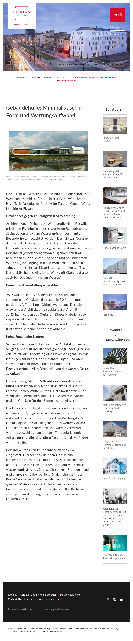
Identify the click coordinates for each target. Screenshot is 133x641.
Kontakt (12, 594)
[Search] (119, 27)
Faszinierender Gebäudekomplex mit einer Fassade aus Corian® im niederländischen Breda (114, 516)
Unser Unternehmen (48, 599)
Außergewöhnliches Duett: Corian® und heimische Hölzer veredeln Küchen (114, 212)
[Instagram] (114, 598)
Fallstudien (63, 77)
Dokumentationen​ (70, 594)
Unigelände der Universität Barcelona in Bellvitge (114, 444)
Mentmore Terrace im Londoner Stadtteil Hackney (114, 408)
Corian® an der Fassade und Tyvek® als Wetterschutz (114, 281)
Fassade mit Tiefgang (114, 478)
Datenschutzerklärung (20, 609)
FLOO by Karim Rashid (111, 139)
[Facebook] (101, 598)
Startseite (22, 77)
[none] (119, 27)
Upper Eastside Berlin (114, 248)
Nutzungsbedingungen (57, 609)
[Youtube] (108, 598)
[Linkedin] (121, 598)
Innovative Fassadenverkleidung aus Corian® (114, 371)
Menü (118, 14)
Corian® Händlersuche (20, 599)
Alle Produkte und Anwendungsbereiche (114, 557)
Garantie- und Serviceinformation (38, 594)
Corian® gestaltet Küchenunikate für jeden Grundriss (113, 174)
